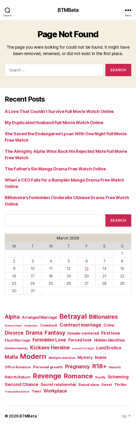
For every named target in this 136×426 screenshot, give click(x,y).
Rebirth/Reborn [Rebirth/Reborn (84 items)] (17, 377)
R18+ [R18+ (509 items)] (99, 366)
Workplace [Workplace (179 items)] (55, 391)
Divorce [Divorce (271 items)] (14, 333)
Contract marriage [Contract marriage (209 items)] (80, 325)
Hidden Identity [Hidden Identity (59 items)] (16, 348)
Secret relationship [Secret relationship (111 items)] (58, 384)
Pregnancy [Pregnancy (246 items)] (77, 367)
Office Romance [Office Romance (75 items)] (18, 367)
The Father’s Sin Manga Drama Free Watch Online (55, 168)
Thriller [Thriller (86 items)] (120, 385)
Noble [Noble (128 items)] (101, 357)
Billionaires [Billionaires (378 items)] (103, 316)
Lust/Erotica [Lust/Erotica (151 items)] (108, 347)
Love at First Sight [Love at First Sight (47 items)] (83, 348)
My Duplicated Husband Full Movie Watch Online (54, 122)
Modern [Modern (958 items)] (33, 356)
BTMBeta (68, 10)
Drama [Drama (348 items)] (34, 332)
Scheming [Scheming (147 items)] (118, 376)
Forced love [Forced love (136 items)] (80, 339)
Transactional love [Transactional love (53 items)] (17, 391)
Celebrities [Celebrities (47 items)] (31, 325)
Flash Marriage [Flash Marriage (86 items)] (17, 340)
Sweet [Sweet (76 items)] (106, 385)
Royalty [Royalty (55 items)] (100, 377)
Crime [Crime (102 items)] (108, 325)
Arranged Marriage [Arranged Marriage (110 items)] (39, 317)
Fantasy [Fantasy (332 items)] (55, 332)
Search (118, 220)
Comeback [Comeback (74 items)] (48, 325)
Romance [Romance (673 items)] (78, 376)
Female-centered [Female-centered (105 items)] (83, 333)
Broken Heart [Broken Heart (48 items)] (13, 325)
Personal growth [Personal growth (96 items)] (48, 367)
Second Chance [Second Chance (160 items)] (21, 384)
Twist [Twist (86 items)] (36, 391)
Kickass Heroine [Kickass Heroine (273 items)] (50, 347)
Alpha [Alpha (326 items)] (12, 317)
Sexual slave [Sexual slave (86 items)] (88, 385)
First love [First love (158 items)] (110, 333)
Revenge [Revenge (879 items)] (47, 376)
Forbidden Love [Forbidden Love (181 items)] (49, 340)
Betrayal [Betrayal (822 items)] (73, 316)
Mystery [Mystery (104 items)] (85, 357)
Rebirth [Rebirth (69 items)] (115, 367)
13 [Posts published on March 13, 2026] (86, 268)
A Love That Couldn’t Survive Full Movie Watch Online (59, 111)
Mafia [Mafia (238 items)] (11, 357)
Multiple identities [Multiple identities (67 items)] (62, 358)
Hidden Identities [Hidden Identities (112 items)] (109, 340)
